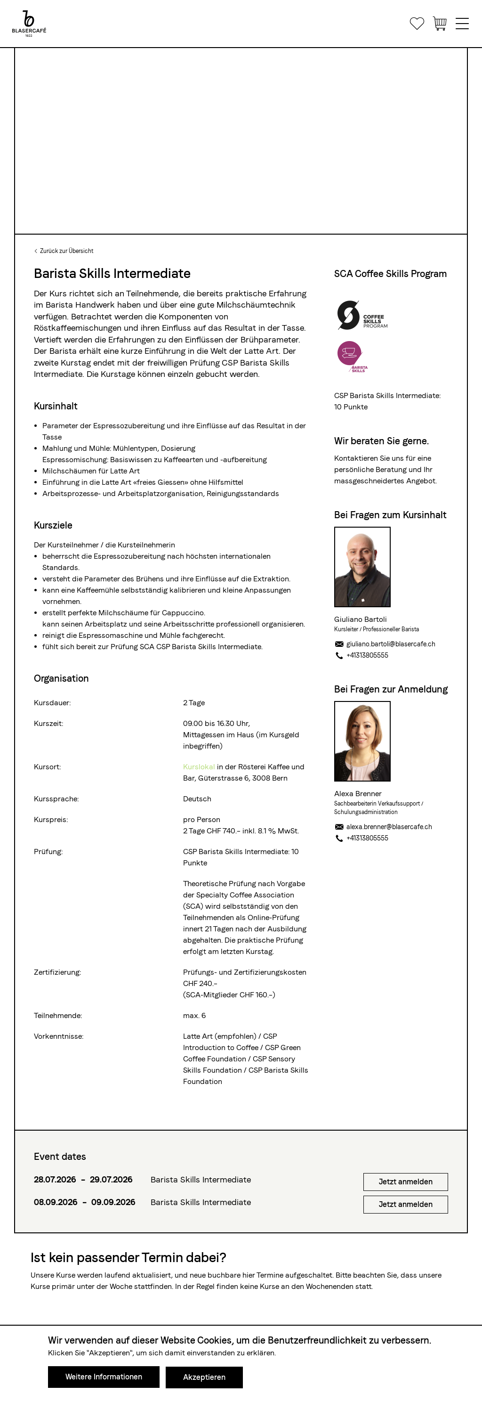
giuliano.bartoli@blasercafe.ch (384, 644)
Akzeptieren (204, 1377)
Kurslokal (200, 766)
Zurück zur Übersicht (66, 251)
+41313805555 (361, 655)
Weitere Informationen (103, 1377)
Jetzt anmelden (406, 1181)
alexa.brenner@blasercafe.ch (383, 827)
